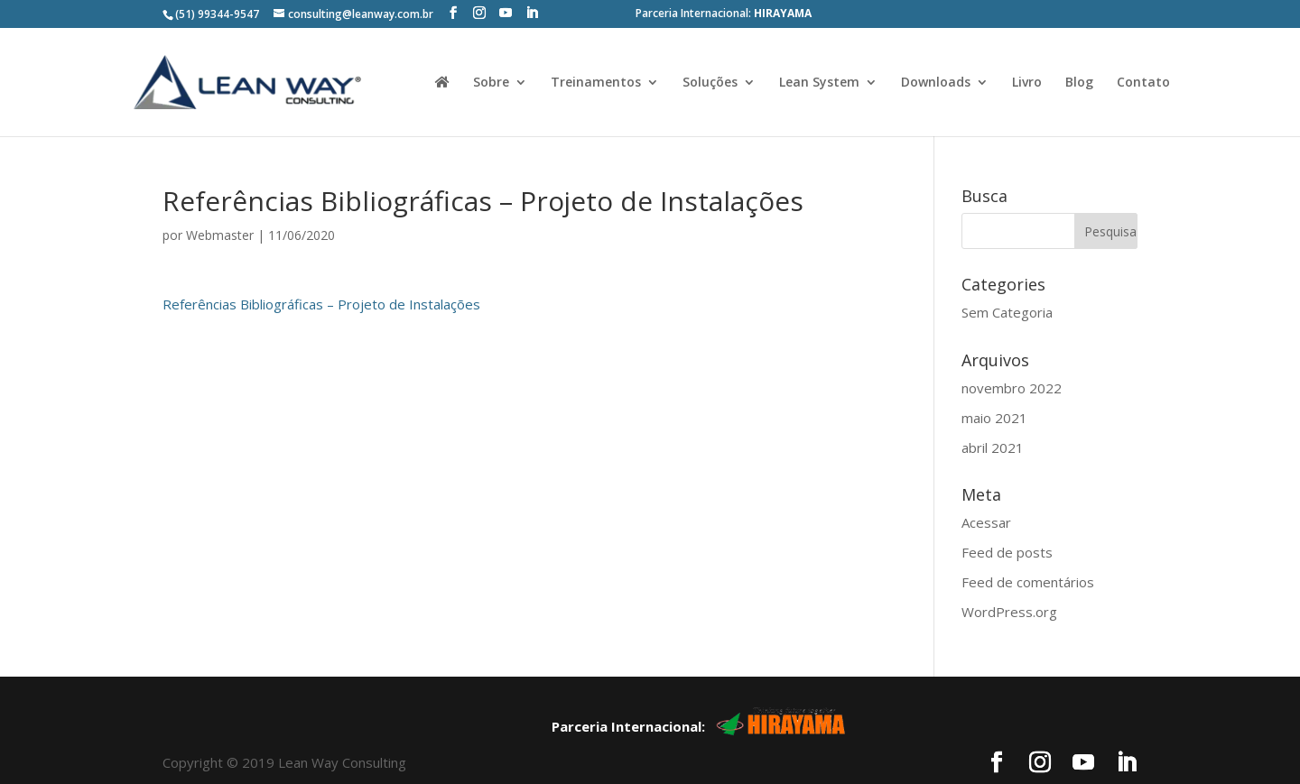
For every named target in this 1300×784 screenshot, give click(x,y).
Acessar (986, 487)
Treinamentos (596, 82)
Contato (1143, 82)
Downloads (935, 82)
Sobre (491, 82)
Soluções (710, 82)
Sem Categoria (1007, 277)
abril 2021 (992, 412)
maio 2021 (994, 383)
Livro (1027, 82)
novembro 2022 (1011, 353)
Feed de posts (1007, 517)
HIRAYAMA (783, 13)
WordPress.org (1009, 576)
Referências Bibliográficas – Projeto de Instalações (321, 269)
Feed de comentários (1027, 547)
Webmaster (220, 199)
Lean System (819, 82)
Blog (1079, 82)
